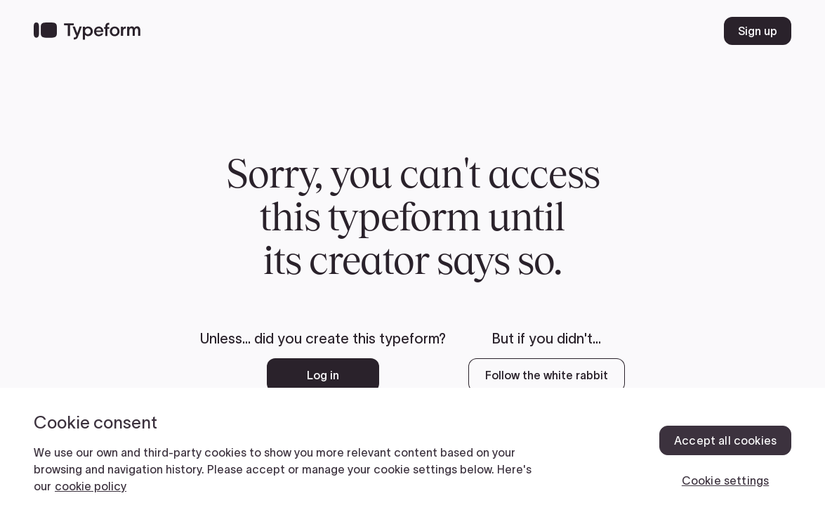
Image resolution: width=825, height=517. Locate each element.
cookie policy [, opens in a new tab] (90, 486)
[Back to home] (87, 30)
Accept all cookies (725, 440)
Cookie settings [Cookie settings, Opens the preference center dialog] (725, 480)
